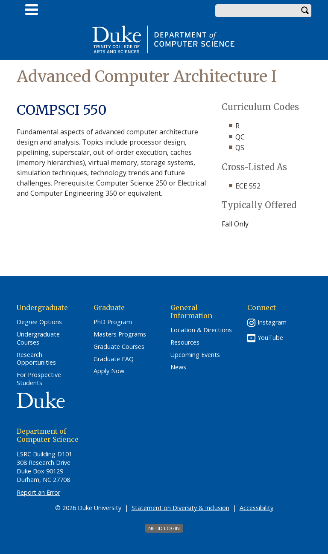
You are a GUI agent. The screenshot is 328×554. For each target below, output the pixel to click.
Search (305, 10)
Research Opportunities (36, 359)
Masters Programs (120, 334)
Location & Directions (201, 330)
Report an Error (38, 492)
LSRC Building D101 (44, 454)
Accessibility (256, 508)
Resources (184, 342)
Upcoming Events (195, 355)
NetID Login (164, 528)
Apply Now (109, 371)
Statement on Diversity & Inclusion (180, 508)
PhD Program (113, 322)
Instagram (272, 322)
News (178, 367)
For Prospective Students (39, 379)
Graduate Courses (119, 347)
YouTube (270, 338)
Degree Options (39, 322)
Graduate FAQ (114, 359)
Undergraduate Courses (38, 338)
